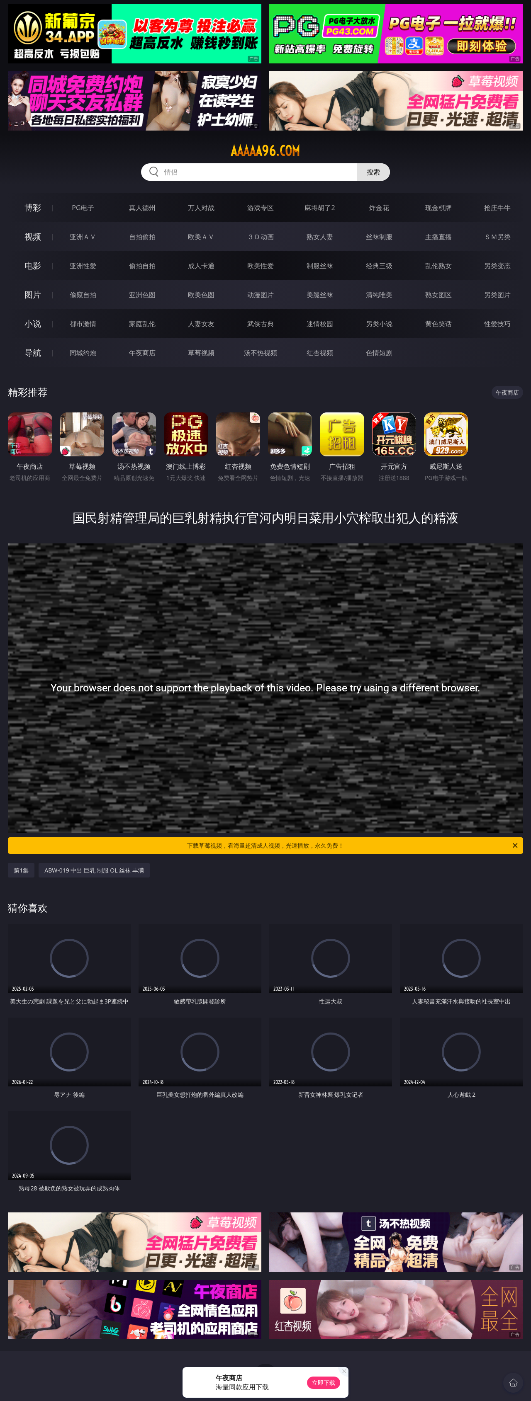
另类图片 (497, 294)
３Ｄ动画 (260, 236)
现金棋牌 (438, 207)
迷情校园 (320, 323)
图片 (32, 294)
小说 (32, 323)
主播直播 (438, 236)
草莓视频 (201, 352)
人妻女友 (201, 323)
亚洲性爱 (83, 265)
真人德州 (142, 207)
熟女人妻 (320, 236)
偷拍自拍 (142, 265)
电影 (32, 265)
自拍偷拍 (142, 236)
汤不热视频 (260, 352)
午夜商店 (142, 352)
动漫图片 (260, 294)
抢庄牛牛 (497, 207)
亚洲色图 (142, 294)
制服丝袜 (320, 265)
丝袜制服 (379, 236)
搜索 (373, 172)
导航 (32, 352)
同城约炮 (83, 352)
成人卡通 (201, 265)
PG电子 (83, 207)
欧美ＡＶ (201, 236)
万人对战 (201, 207)
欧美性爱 (260, 265)
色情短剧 (379, 352)
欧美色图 (201, 294)
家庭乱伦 (142, 323)
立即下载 (323, 1382)
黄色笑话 (438, 323)
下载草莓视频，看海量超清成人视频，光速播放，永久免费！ (353, 846)
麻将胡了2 (319, 207)
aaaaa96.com (265, 151)
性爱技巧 (497, 323)
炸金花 (379, 207)
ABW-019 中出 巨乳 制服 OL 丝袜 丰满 (94, 870)
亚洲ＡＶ (83, 236)
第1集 (21, 870)
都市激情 (83, 323)
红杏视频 (320, 352)
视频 (32, 236)
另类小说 (379, 323)
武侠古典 (260, 323)
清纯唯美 (379, 294)
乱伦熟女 (438, 265)
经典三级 (379, 265)
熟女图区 (438, 294)
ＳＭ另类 (497, 236)
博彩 (32, 207)
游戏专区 (260, 207)
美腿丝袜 (320, 294)
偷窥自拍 (83, 294)
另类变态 (497, 265)
